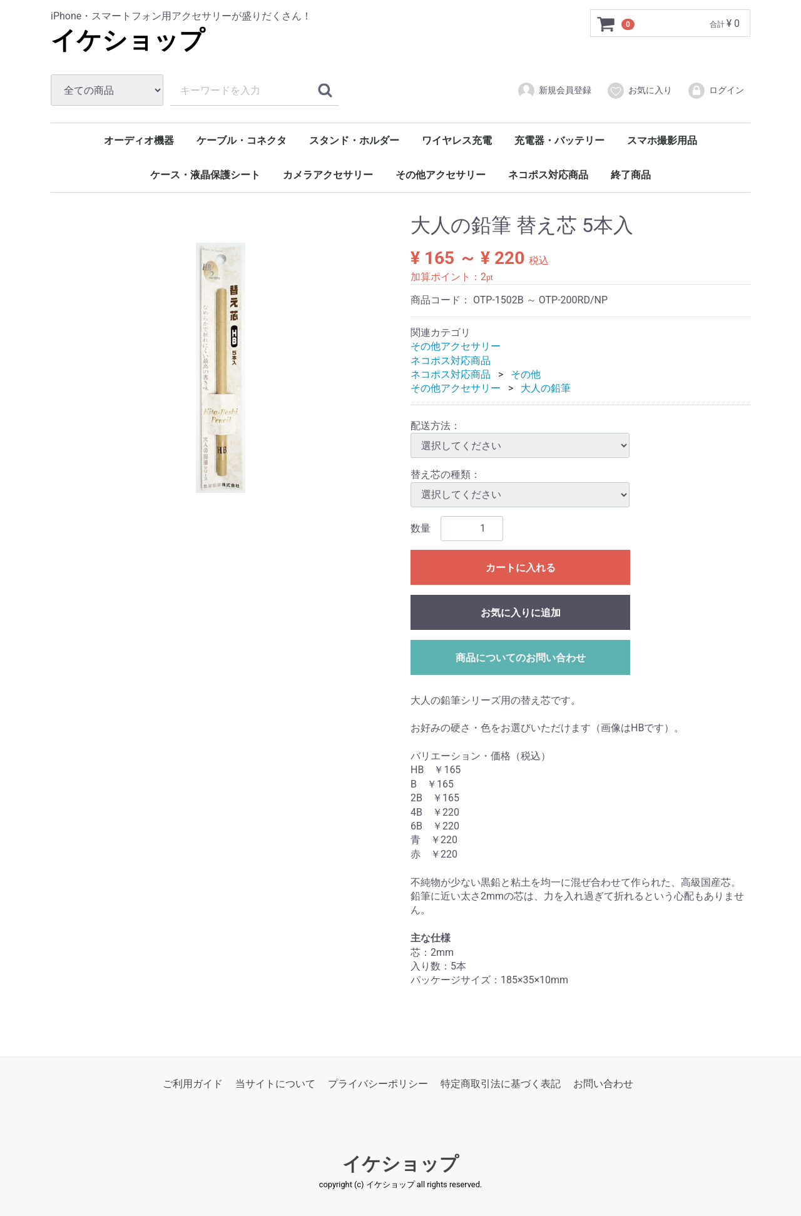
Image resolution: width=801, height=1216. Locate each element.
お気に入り (639, 90)
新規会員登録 (554, 90)
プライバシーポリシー (378, 1083)
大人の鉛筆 (546, 388)
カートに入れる (521, 567)
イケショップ (128, 40)
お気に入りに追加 (521, 612)
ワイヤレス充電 (457, 140)
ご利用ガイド (193, 1083)
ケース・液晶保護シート (205, 175)
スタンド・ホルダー (354, 140)
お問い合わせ (603, 1083)
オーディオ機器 (139, 140)
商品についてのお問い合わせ (521, 657)
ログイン (715, 90)
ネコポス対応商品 (548, 175)
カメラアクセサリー (328, 175)
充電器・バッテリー (559, 140)
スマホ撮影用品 (662, 140)
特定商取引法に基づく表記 (501, 1083)
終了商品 (631, 175)
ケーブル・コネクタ (241, 140)
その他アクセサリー (440, 175)
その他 (526, 374)
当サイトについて (275, 1083)
